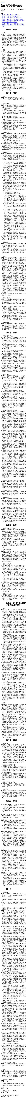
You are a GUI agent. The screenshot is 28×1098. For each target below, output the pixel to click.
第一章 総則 (11, 30)
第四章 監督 (11, 525)
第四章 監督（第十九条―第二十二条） (12, 19)
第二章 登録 (11, 93)
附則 (3, 26)
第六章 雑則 (11, 740)
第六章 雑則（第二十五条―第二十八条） (13, 23)
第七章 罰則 (11, 801)
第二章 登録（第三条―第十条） (11, 16)
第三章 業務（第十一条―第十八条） (12, 17)
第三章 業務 (11, 333)
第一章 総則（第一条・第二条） (11, 14)
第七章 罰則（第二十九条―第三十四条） (13, 24)
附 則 (8, 889)
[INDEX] (2, 2)
